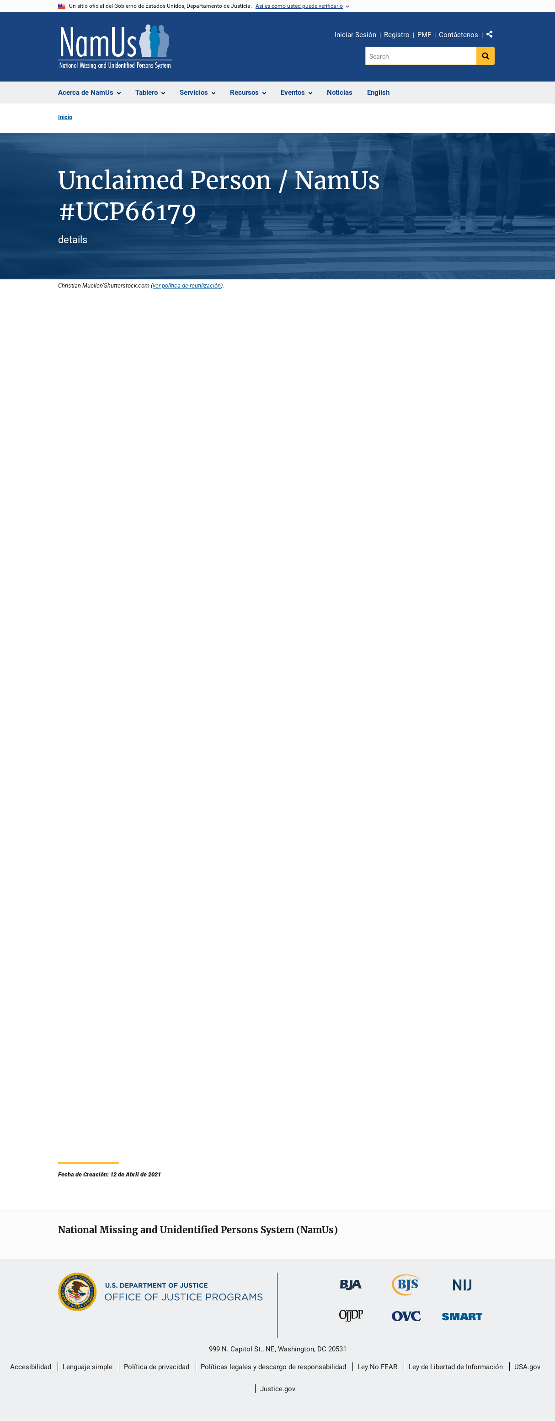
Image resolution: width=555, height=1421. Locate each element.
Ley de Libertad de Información (456, 1367)
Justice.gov (277, 1389)
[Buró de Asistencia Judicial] (351, 1280)
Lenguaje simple (87, 1367)
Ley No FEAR (377, 1367)
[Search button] (485, 56)
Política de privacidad (156, 1367)
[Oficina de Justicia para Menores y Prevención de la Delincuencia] (351, 1318)
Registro (397, 35)
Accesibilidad (30, 1367)
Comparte (493, 36)
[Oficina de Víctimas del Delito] (406, 1316)
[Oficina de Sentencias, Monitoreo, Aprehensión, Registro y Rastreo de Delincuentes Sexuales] (462, 1314)
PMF (424, 35)
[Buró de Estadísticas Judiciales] (407, 1291)
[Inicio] (115, 47)
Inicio (65, 117)
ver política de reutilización (187, 285)
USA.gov (527, 1367)
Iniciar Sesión (355, 35)
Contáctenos (458, 35)
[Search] (420, 56)
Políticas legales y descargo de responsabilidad (273, 1367)
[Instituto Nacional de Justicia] (462, 1281)
